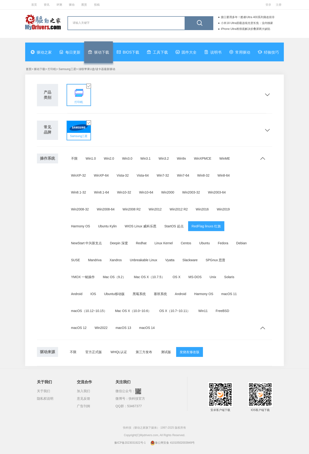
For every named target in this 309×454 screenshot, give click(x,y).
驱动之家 (41, 52)
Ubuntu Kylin (107, 226)
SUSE (75, 260)
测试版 (166, 352)
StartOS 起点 (174, 226)
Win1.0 (91, 158)
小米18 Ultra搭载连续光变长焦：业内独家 (247, 23)
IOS (93, 294)
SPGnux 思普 (215, 260)
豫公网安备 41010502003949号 (172, 442)
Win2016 (202, 209)
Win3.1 (145, 158)
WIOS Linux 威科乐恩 (140, 226)
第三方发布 (144, 352)
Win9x (181, 158)
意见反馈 (83, 398)
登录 (268, 4)
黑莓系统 (139, 294)
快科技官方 (137, 398)
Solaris (229, 277)
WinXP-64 (101, 175)
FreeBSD (222, 311)
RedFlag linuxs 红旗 (206, 226)
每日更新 (69, 52)
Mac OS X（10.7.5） (149, 277)
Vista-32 (123, 175)
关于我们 (43, 391)
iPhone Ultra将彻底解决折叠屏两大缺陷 (245, 29)
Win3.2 (163, 158)
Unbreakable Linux (143, 260)
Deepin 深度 (119, 243)
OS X (176, 277)
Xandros (116, 260)
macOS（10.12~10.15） (89, 311)
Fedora (223, 243)
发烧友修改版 (189, 352)
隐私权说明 (45, 398)
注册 (278, 4)
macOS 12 (79, 328)
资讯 (46, 4)
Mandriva (95, 260)
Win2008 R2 (132, 209)
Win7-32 (163, 175)
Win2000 (167, 192)
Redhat (141, 243)
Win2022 (101, 328)
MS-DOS (195, 277)
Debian (241, 243)
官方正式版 (93, 352)
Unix (213, 277)
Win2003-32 (191, 192)
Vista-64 (143, 175)
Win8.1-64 (101, 192)
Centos (186, 243)
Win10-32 (124, 192)
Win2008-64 (106, 209)
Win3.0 (127, 158)
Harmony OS (80, 226)
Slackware (190, 260)
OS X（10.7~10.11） (174, 311)
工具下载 (157, 52)
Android (76, 294)
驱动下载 (98, 52)
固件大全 (186, 52)
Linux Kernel (163, 243)
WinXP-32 (78, 175)
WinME (224, 158)
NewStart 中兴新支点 (86, 243)
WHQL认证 (119, 352)
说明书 (213, 52)
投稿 (97, 4)
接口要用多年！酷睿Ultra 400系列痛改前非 (248, 17)
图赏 (84, 4)
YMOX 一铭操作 (83, 277)
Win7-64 (183, 175)
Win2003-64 (217, 192)
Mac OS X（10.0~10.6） (133, 311)
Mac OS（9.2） (114, 277)
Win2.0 (109, 158)
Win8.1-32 (78, 192)
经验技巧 (268, 52)
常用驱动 (239, 52)
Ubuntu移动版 (114, 294)
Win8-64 (224, 175)
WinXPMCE (202, 158)
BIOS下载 (128, 52)
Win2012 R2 (179, 209)
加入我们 (83, 391)
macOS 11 (229, 294)
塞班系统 (160, 294)
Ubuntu (204, 243)
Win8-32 (203, 175)
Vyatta (169, 260)
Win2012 (155, 209)
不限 (74, 158)
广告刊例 (83, 406)
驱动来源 (47, 352)
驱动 (72, 4)
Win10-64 (146, 192)
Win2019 (223, 209)
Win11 (203, 311)
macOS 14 (147, 328)
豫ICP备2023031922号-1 (130, 442)
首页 (34, 4)
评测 (59, 4)
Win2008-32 (80, 209)
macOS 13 (123, 328)
